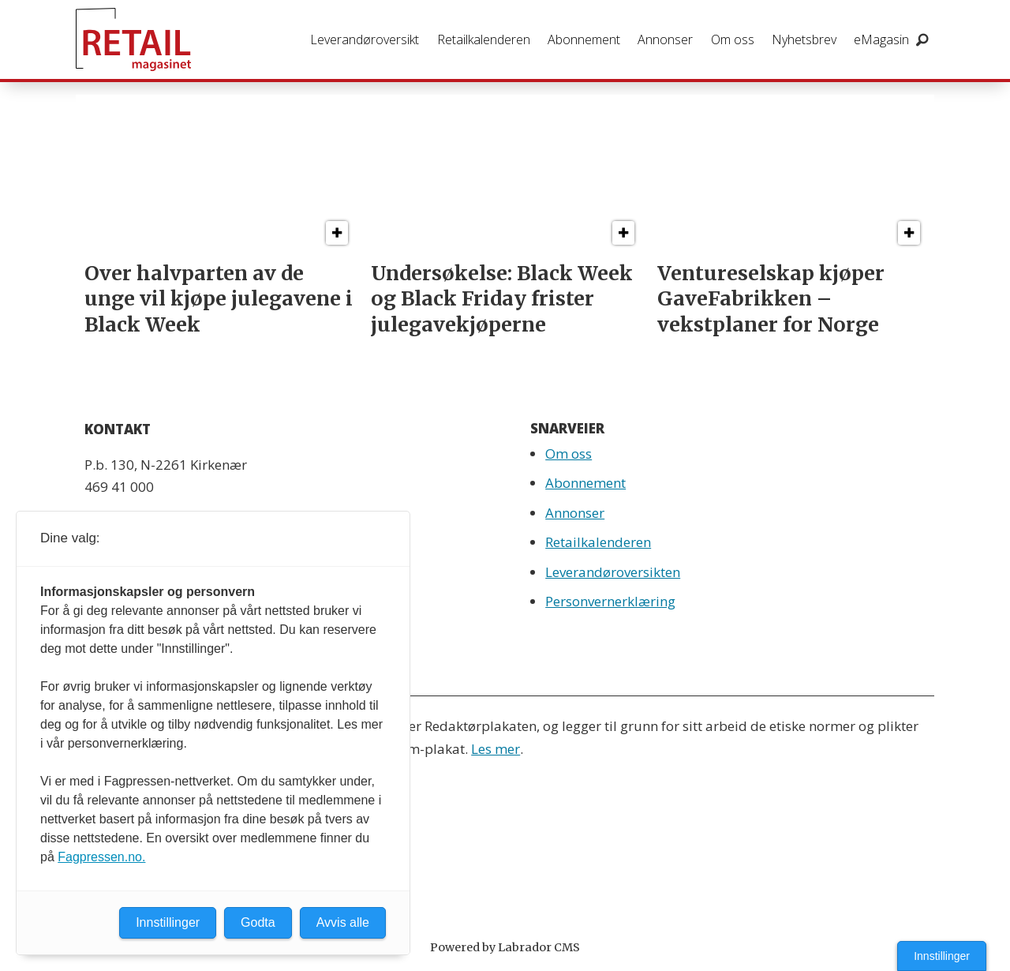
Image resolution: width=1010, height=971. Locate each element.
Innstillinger (942, 956)
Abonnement (584, 39)
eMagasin (881, 39)
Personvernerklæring (610, 601)
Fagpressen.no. (101, 857)
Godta (258, 922)
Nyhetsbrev (804, 39)
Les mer (495, 749)
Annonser (665, 39)
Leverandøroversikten (612, 572)
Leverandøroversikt (364, 39)
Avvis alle (342, 922)
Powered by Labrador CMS (505, 947)
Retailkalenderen (483, 39)
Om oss (732, 39)
